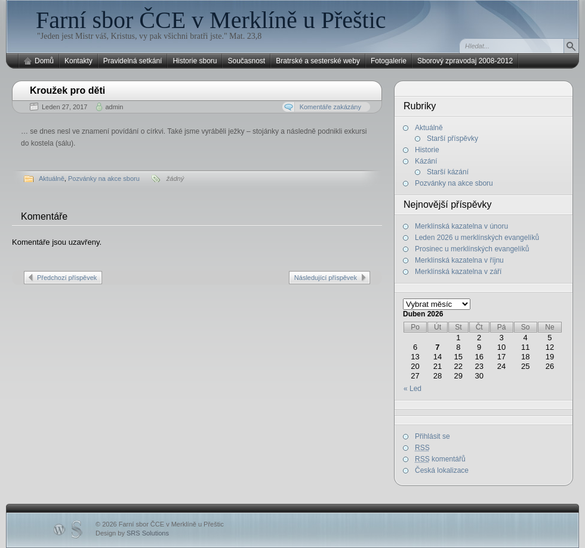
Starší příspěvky (452, 138)
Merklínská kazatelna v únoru (461, 226)
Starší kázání (448, 172)
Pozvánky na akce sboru (104, 178)
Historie (427, 150)
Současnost (246, 61)
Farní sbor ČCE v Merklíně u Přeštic (211, 20)
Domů (44, 61)
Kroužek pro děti (67, 90)
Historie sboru (195, 61)
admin (114, 106)
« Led (412, 388)
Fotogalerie (389, 61)
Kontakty (78, 61)
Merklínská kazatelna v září (458, 271)
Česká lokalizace (442, 470)
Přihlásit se (432, 436)
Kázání (426, 161)
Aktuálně (51, 178)
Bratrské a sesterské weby (318, 61)
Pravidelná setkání (132, 61)
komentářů (440, 459)
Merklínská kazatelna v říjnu (459, 260)
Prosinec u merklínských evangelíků (472, 249)
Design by (132, 533)
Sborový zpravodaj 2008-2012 (465, 61)
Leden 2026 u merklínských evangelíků (477, 237)
